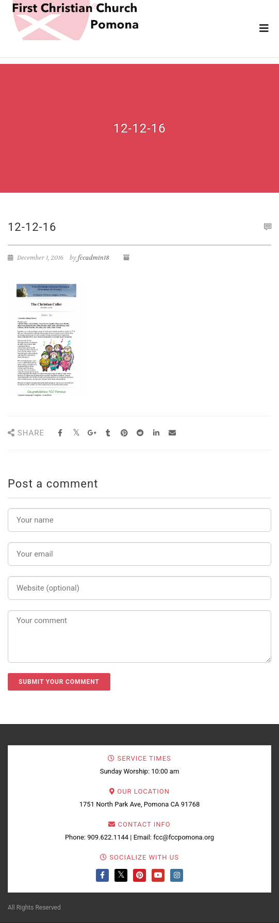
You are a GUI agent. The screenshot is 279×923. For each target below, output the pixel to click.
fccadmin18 (93, 258)
